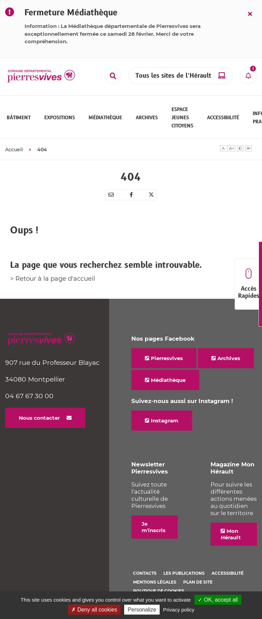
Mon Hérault (231, 534)
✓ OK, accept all (218, 600)
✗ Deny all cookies (94, 610)
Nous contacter (39, 418)
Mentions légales (154, 582)
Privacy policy (178, 610)
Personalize (142, 610)
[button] (19, 117)
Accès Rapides (248, 284)
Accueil (14, 149)
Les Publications (184, 573)
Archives (228, 358)
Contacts (145, 573)
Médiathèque (168, 380)
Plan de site (198, 582)
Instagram (164, 420)
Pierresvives (167, 358)
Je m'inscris (153, 527)
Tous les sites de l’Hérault (173, 76)
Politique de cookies (158, 590)
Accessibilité (228, 573)
